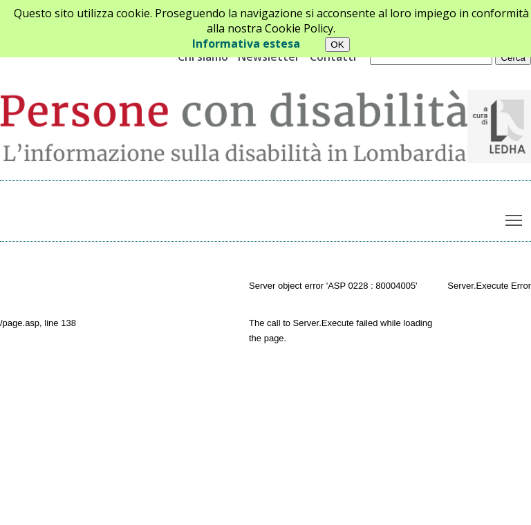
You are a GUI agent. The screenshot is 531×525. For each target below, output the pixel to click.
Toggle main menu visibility (514, 217)
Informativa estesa (246, 43)
